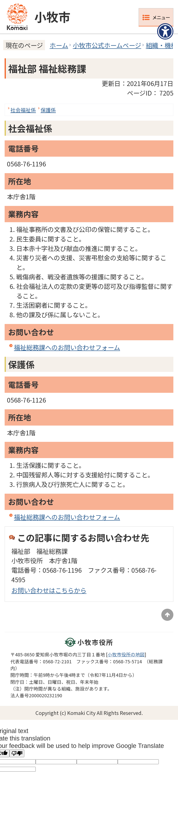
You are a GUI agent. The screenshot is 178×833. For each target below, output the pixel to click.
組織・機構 (161, 45)
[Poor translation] (17, 753)
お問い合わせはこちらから (48, 590)
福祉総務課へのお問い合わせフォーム (67, 347)
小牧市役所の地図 (126, 654)
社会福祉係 (23, 109)
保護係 (48, 109)
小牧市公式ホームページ (107, 45)
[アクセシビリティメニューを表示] (165, 31)
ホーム (59, 45)
